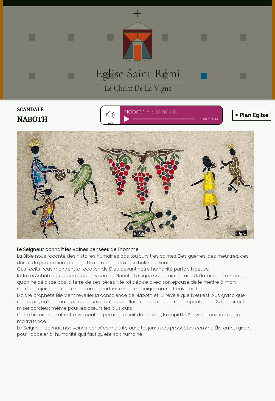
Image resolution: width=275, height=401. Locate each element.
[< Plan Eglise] (251, 115)
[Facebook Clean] (242, 349)
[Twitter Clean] (249, 349)
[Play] (126, 119)
